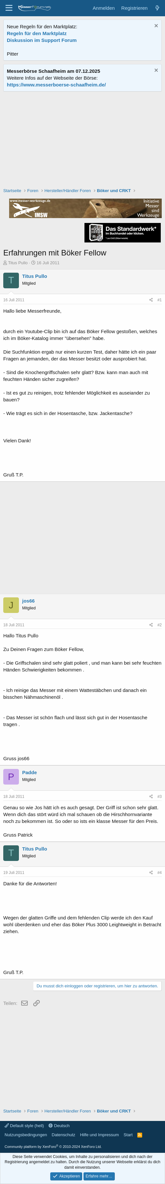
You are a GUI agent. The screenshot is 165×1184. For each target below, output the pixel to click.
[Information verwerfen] (155, 26)
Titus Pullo (18, 262)
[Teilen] (151, 300)
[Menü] (9, 8)
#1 (160, 300)
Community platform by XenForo (53, 1147)
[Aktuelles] (157, 8)
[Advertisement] (82, 140)
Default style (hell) (24, 1125)
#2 (160, 625)
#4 (160, 872)
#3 (160, 796)
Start (128, 1134)
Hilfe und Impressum (99, 1134)
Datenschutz (63, 1134)
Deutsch (59, 1125)
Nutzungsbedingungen (26, 1134)
